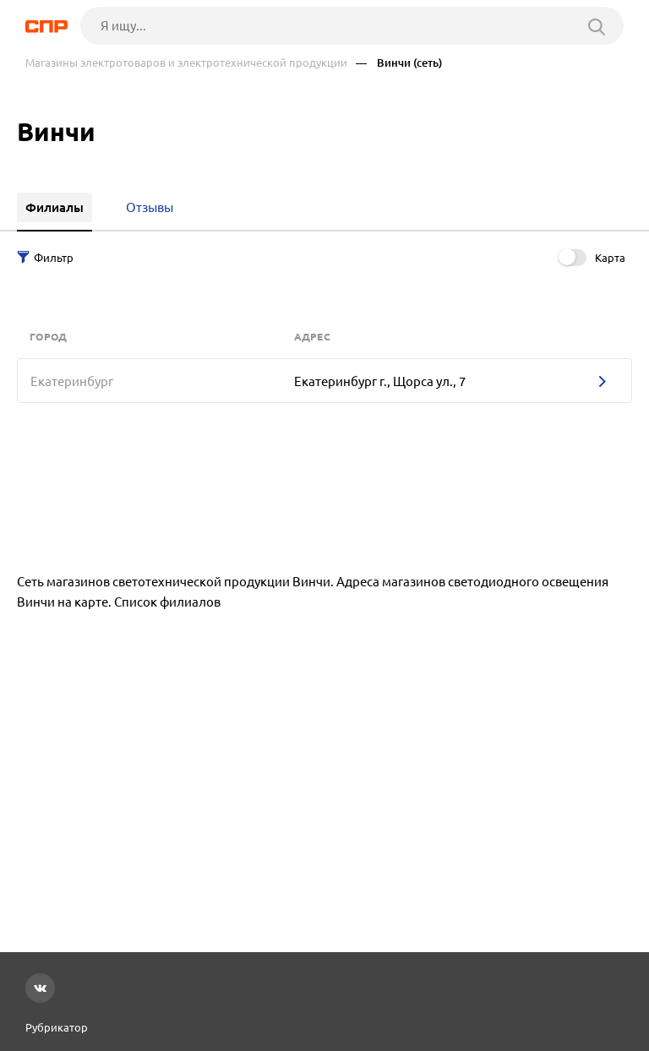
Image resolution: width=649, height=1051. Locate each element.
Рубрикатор (56, 1027)
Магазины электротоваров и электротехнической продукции (186, 62)
